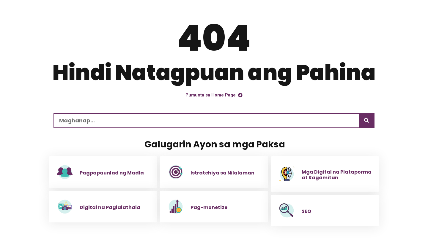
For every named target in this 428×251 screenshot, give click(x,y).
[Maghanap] (366, 120)
